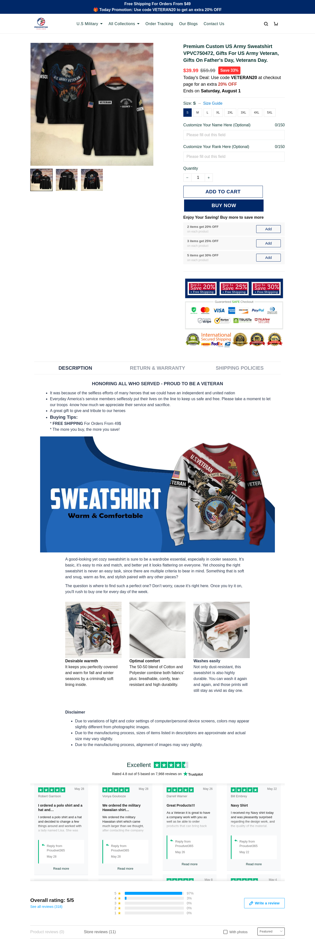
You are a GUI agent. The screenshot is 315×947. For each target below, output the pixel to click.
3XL (243, 112)
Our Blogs (188, 24)
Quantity (190, 168)
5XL (269, 112)
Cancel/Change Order (115, 898)
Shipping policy (174, 881)
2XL (230, 112)
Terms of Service (176, 872)
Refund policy (173, 889)
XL (218, 112)
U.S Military (90, 24)
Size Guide (212, 103)
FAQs (101, 881)
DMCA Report (223, 925)
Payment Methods (112, 889)
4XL (256, 112)
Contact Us (214, 24)
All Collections (124, 24)
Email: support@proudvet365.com (54, 897)
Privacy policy (173, 864)
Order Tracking (159, 24)
